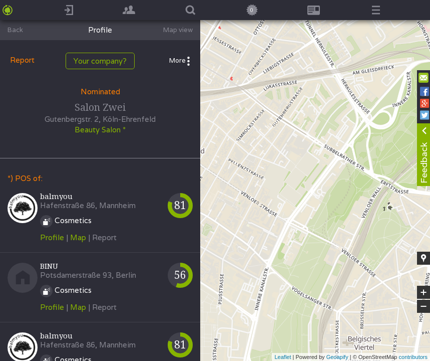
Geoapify (337, 357)
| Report (102, 237)
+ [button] (423, 292)
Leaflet (282, 357)
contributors (413, 357)
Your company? (100, 61)
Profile (52, 237)
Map (78, 237)
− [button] (423, 306)
